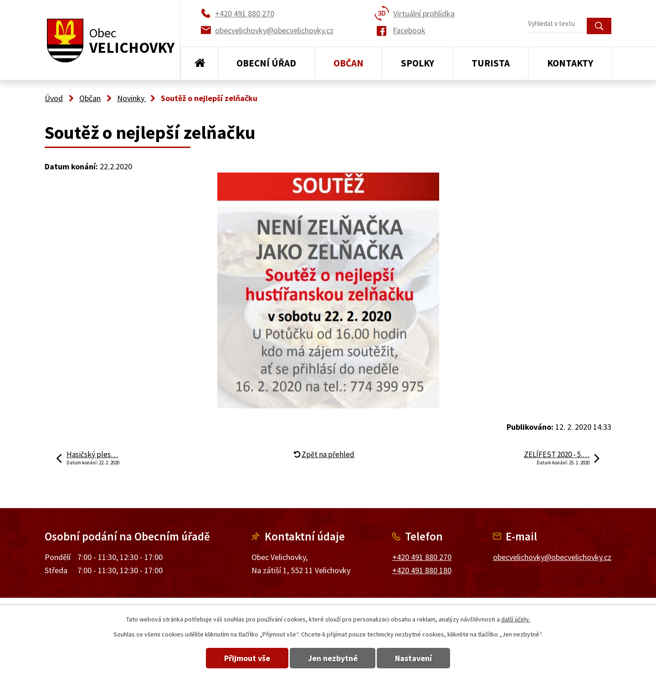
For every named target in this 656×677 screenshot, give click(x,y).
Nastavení (418, 658)
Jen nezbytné (333, 658)
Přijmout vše (243, 658)
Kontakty (570, 63)
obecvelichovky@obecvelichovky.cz (552, 557)
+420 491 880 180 (421, 570)
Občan (348, 63)
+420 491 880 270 (421, 557)
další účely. (515, 619)
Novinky (131, 98)
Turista (491, 63)
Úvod (199, 63)
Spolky (417, 63)
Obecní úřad (266, 63)
